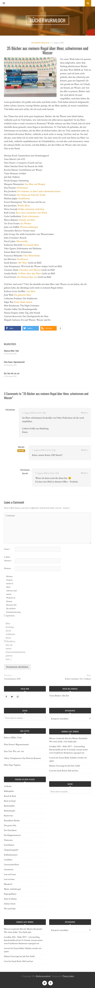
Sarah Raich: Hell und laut (67, 770)
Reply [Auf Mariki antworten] (84, 450)
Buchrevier (8, 815)
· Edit (44, 413)
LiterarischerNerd (11, 864)
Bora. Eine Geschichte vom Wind (31, 212)
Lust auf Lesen (10, 874)
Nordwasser (22, 259)
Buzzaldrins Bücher (12, 820)
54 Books (7, 786)
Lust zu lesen (9, 879)
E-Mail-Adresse (8, 559)
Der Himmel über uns (27, 277)
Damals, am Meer (27, 219)
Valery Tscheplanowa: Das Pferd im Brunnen (22, 758)
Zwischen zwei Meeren (30, 269)
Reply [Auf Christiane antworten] (84, 413)
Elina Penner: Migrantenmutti (14, 361)
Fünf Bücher (9, 845)
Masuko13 (8, 884)
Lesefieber (8, 859)
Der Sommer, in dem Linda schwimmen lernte (38, 191)
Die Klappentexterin (12, 835)
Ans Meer (31, 291)
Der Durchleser (10, 830)
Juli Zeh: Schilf (74, 765)
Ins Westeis (26, 223)
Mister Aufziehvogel (12, 889)
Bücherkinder (9, 810)
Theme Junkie (68, 976)
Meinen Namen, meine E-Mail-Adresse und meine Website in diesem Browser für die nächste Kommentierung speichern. (11, 596)
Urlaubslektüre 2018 (12, 679)
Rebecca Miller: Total (11, 350)
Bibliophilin (9, 791)
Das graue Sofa (10, 825)
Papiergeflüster (10, 894)
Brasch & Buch (10, 796)
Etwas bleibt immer (23, 302)
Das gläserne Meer (22, 294)
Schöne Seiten (10, 903)
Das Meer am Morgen (35, 184)
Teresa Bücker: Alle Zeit (59, 695)
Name (7, 549)
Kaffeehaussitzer (11, 854)
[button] (2, 3)
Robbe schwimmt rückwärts (31, 209)
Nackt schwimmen (30, 216)
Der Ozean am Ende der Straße (31, 194)
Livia (51, 770)
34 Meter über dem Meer (29, 273)
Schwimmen (22, 187)
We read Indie (10, 908)
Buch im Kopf (9, 801)
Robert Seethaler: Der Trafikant (78, 679)
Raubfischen (24, 198)
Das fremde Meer (31, 244)
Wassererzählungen (29, 227)
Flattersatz (8, 840)
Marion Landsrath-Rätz (59, 738)
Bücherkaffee (9, 806)
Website (7, 568)
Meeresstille (22, 241)
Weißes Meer (23, 205)
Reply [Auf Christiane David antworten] (84, 473)
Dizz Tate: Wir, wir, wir (11, 373)
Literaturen (8, 869)
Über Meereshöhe (31, 255)
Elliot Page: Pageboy (12, 765)
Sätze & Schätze (10, 899)
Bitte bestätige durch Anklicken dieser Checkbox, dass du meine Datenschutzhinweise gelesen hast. (11, 641)
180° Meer (22, 262)
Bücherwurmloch (40, 43)
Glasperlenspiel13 (11, 850)
